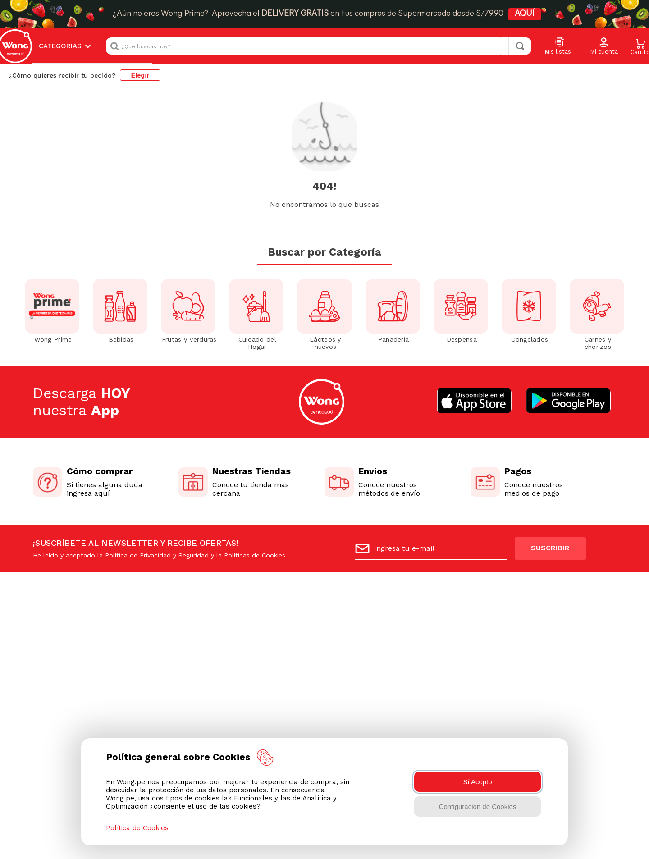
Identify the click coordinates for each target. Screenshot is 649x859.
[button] (604, 46)
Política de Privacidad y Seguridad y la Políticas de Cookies (195, 526)
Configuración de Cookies (477, 806)
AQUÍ (538, 13)
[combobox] (318, 46)
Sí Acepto (477, 782)
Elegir (140, 75)
